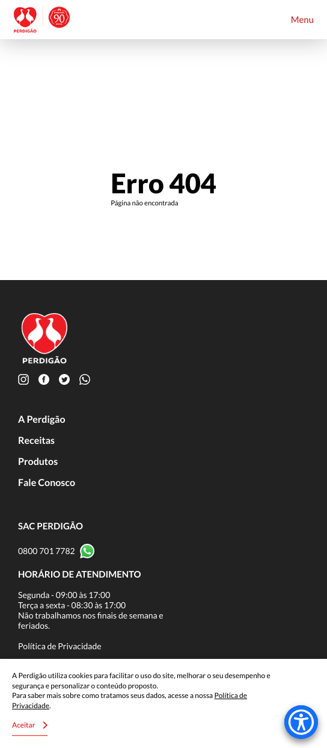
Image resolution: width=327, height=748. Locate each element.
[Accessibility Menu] (301, 722)
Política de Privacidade (60, 646)
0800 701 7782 (46, 551)
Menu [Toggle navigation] (302, 19)
